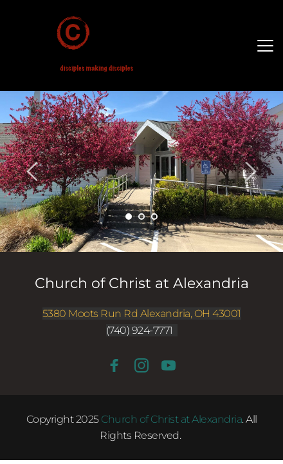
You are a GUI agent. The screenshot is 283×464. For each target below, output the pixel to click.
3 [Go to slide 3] (154, 216)
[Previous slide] (32, 171)
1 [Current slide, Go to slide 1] (128, 216)
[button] (265, 45)
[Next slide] (250, 171)
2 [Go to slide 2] (141, 216)
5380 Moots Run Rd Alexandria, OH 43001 (141, 313)
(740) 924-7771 (139, 330)
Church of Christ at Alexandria (142, 283)
